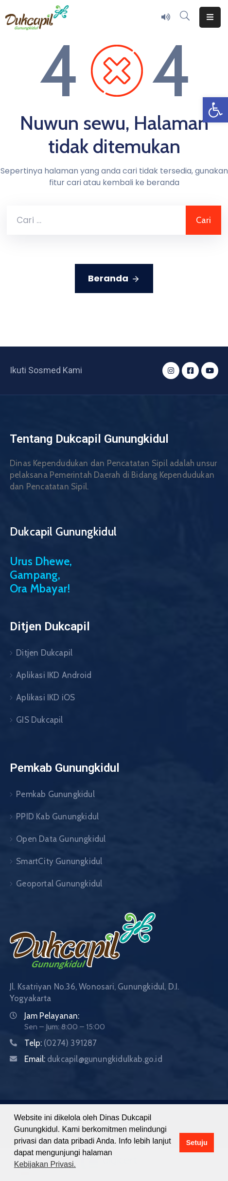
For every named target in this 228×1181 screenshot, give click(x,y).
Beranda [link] (114, 278)
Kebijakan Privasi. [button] (45, 1164)
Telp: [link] (60, 1043)
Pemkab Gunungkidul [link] (55, 794)
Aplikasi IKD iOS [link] (45, 697)
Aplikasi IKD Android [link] (53, 675)
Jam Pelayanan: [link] (51, 1016)
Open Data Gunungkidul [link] (60, 839)
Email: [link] (93, 1059)
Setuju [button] (197, 1142)
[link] (215, 109)
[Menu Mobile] (210, 17)
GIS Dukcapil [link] (39, 720)
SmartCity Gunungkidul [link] (59, 861)
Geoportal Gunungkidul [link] (59, 883)
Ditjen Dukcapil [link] (44, 653)
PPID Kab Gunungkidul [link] (57, 816)
